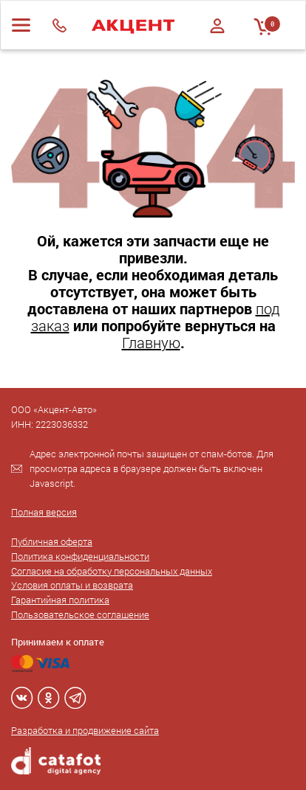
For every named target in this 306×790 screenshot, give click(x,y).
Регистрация (217, 38)
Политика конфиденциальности (80, 556)
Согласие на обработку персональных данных (111, 571)
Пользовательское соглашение (80, 614)
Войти (217, 25)
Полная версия (44, 512)
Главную (151, 342)
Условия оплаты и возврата (72, 585)
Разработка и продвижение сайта (85, 730)
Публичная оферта (51, 541)
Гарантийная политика (60, 599)
